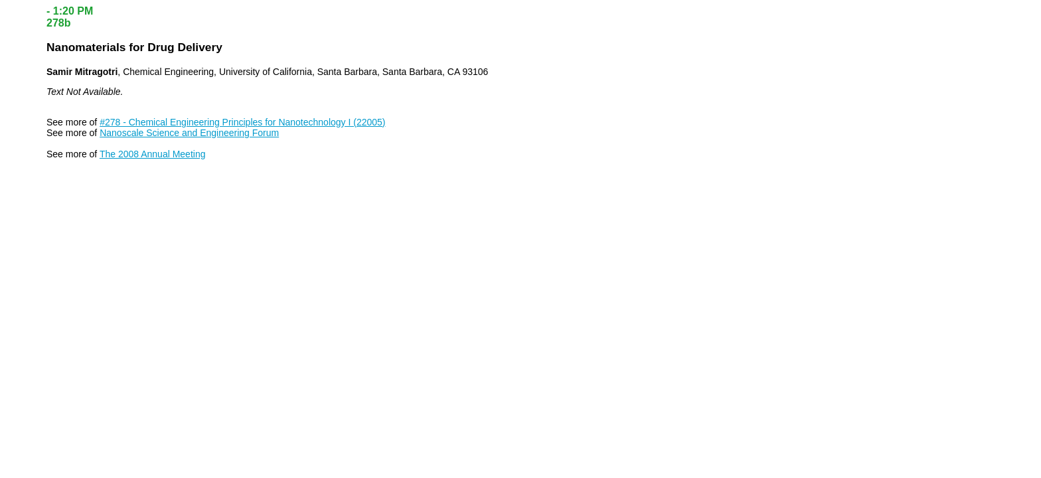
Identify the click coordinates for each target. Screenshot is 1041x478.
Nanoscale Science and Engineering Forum (189, 132)
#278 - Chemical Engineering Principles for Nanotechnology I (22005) (242, 122)
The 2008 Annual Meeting (153, 154)
